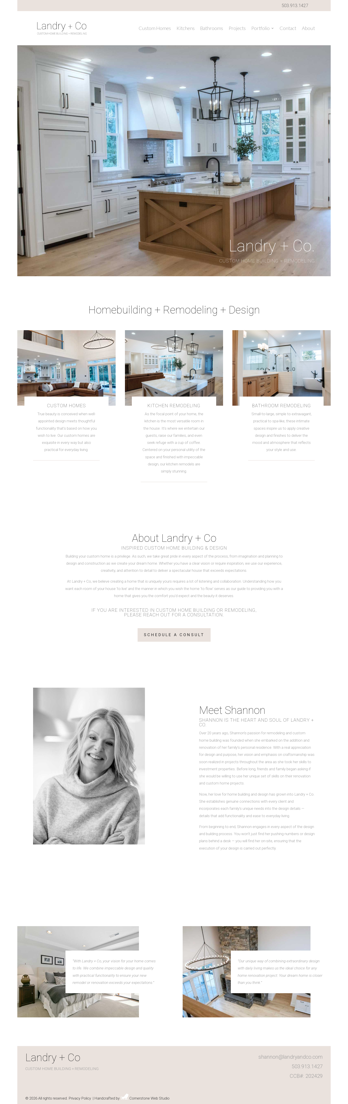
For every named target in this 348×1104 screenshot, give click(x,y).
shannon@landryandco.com (290, 1057)
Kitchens (185, 29)
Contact (288, 29)
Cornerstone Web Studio (149, 1098)
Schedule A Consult (174, 634)
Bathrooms (211, 29)
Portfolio (260, 29)
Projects (237, 29)
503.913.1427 (295, 5)
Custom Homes (155, 29)
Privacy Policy (80, 1098)
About (308, 29)
